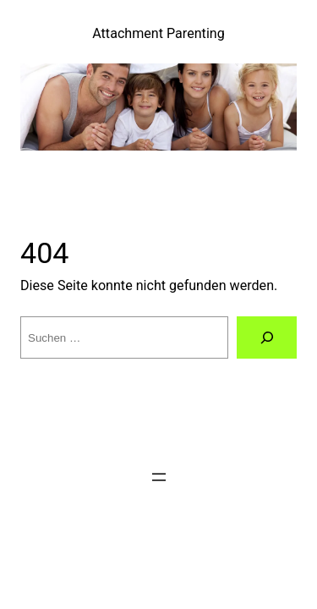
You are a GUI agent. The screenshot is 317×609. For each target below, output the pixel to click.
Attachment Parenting (158, 33)
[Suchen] (267, 337)
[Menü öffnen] (159, 477)
